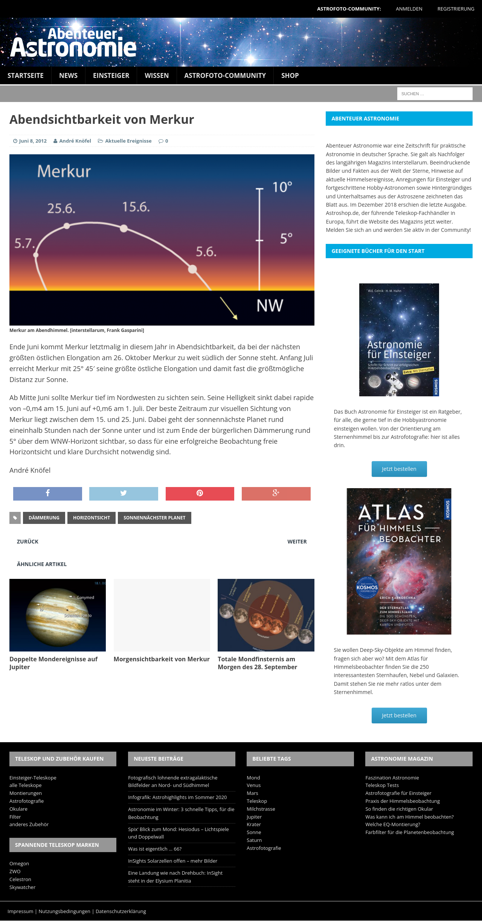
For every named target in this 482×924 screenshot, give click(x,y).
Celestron (20, 879)
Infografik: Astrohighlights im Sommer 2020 (177, 797)
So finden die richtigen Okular (399, 808)
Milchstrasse (261, 808)
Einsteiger (111, 75)
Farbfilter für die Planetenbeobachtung (409, 832)
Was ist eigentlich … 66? (155, 848)
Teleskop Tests (382, 785)
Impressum (21, 911)
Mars (252, 793)
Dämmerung (44, 518)
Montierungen (25, 793)
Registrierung (456, 8)
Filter (15, 816)
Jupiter (254, 816)
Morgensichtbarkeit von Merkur (162, 659)
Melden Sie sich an (348, 229)
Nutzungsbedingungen (64, 911)
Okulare (18, 808)
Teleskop (257, 801)
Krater (254, 824)
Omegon (19, 863)
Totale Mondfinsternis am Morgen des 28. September (257, 663)
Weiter (297, 541)
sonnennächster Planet (154, 518)
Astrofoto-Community (225, 75)
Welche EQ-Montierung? (392, 824)
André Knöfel (75, 140)
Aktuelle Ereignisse (128, 140)
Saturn (254, 840)
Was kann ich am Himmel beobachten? (409, 816)
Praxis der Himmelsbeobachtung (402, 801)
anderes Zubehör (29, 824)
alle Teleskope (25, 785)
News (68, 75)
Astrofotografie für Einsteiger (398, 793)
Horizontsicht (91, 518)
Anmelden (409, 8)
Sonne (254, 832)
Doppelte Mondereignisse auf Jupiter (53, 663)
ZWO (15, 871)
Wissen (157, 75)
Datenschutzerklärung (121, 911)
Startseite (26, 75)
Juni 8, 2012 (33, 140)
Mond (253, 777)
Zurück (27, 541)
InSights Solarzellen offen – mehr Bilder (172, 860)
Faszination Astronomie (392, 777)
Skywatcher (22, 887)
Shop (290, 75)
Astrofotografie (26, 801)
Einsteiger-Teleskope (32, 777)
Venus (254, 785)
